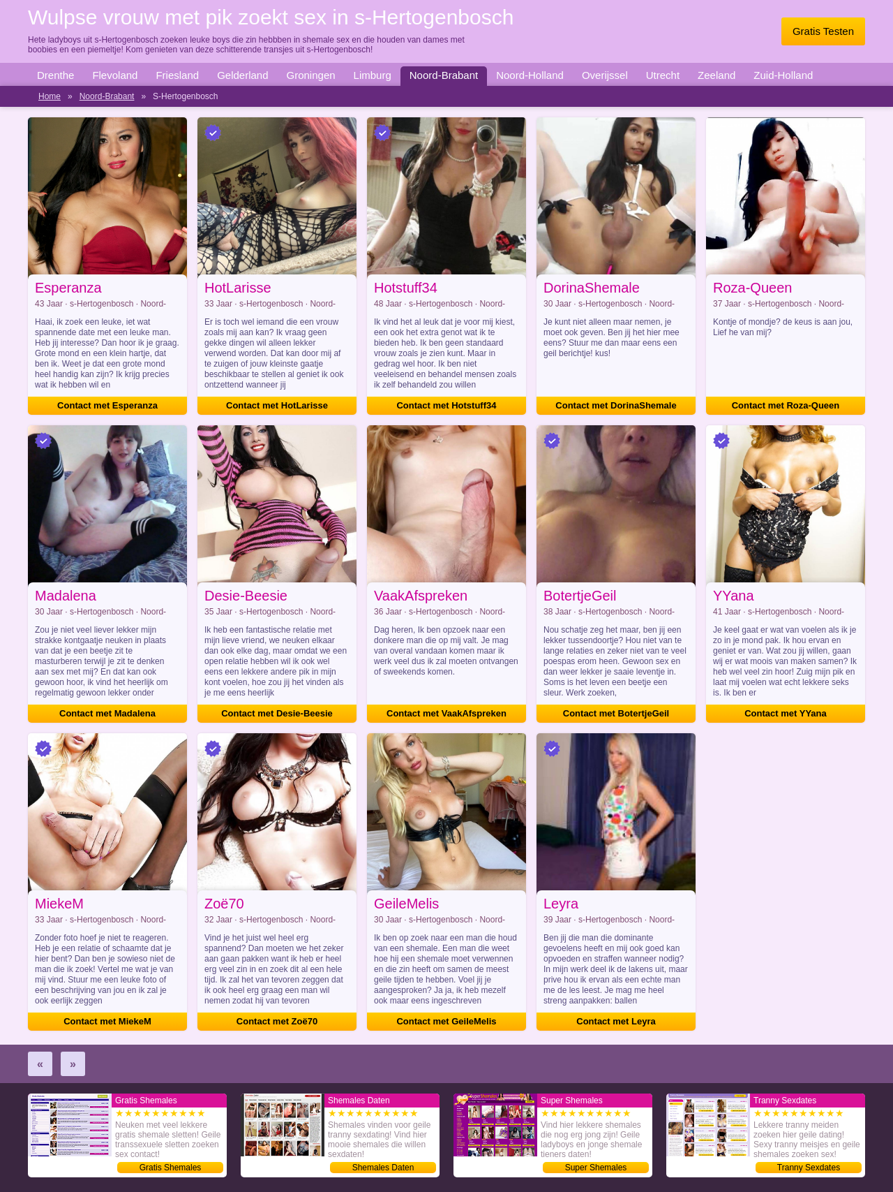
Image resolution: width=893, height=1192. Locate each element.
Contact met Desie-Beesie (277, 713)
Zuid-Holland (783, 75)
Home (49, 96)
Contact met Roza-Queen (786, 405)
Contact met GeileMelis (446, 1021)
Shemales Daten (383, 1167)
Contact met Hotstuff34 (446, 405)
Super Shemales (596, 1167)
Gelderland (242, 75)
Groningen (311, 75)
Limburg (372, 75)
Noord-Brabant (444, 75)
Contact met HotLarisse (277, 405)
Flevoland (114, 75)
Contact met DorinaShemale (615, 405)
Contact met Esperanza (107, 405)
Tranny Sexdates (808, 1167)
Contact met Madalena (107, 713)
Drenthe (55, 75)
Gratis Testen (823, 31)
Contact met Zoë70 (277, 1021)
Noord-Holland (530, 75)
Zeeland (716, 75)
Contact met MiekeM (107, 1021)
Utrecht (663, 75)
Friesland (177, 75)
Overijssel (605, 75)
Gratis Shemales (171, 1167)
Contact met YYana (785, 713)
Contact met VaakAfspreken (446, 713)
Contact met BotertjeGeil (616, 713)
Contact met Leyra (615, 1021)
